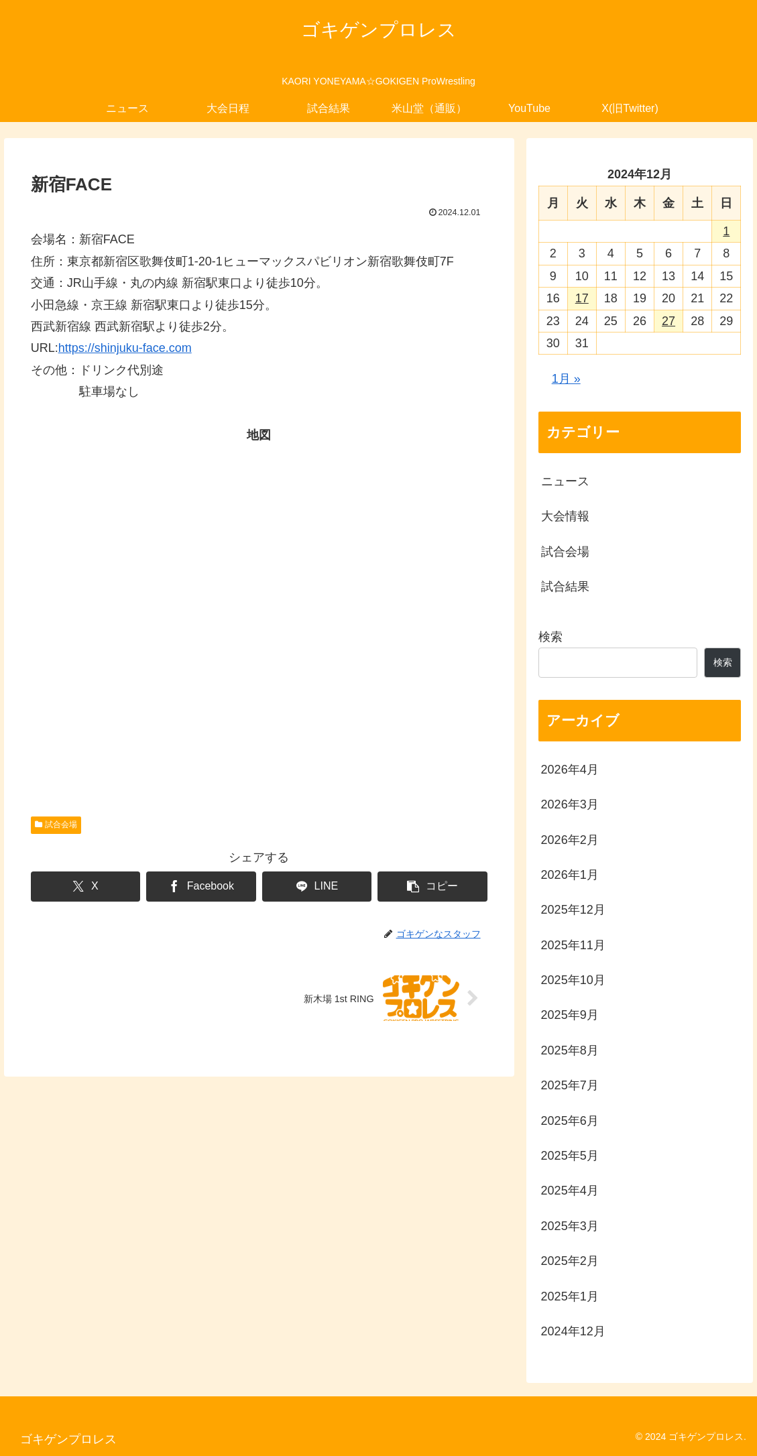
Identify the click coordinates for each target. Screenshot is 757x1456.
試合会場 (56, 824)
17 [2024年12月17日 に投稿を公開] (582, 298)
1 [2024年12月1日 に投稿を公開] (726, 231)
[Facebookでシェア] (200, 886)
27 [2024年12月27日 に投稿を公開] (668, 321)
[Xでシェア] (85, 886)
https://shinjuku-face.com (125, 348)
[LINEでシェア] (316, 886)
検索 (550, 637)
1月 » (566, 378)
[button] (432, 886)
